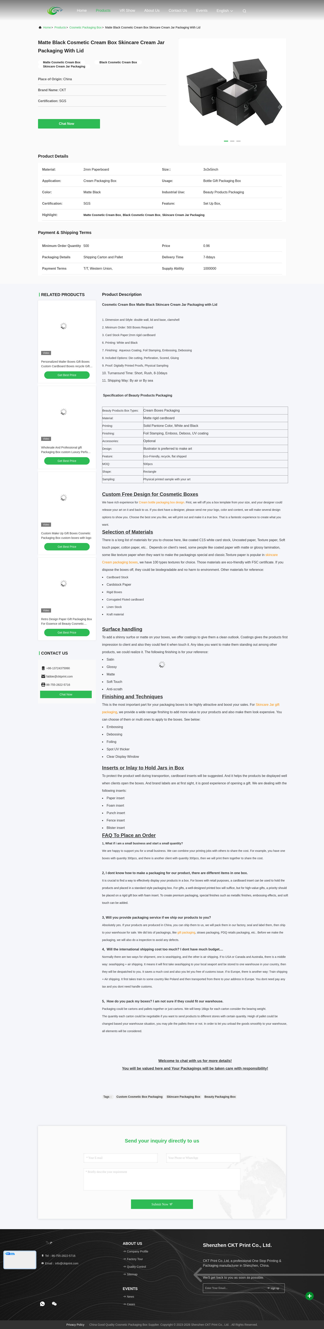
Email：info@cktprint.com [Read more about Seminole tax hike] (59, 1263)
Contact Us (178, 10)
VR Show (127, 10)
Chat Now (69, 124)
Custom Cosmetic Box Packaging (140, 1096)
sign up (273, 1288)
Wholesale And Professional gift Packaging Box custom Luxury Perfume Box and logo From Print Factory (66, 452)
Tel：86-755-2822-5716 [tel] (58, 1255)
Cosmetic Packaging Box (85, 27)
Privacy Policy (75, 1324)
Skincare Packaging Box (183, 1096)
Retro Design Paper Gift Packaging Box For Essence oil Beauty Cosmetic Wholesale (66, 623)
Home (82, 10)
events (201, 10)
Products (103, 10)
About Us (152, 10)
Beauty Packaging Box (220, 1096)
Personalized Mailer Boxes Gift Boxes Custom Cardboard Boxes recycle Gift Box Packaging (65, 366)
